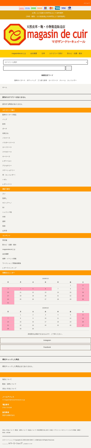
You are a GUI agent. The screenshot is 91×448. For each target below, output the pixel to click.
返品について (32, 430)
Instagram (45, 340)
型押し (4, 198)
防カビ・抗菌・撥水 (73, 53)
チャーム (63, 80)
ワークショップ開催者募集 (11, 263)
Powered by (17, 444)
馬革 (3, 226)
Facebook (45, 347)
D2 (3, 207)
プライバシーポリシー (60, 430)
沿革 (42, 53)
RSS (3, 432)
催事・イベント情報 (9, 258)
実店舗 (4, 240)
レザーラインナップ (9, 268)
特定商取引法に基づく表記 (45, 430)
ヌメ (3, 194)
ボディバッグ (31, 80)
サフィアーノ (7, 203)
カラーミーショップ (8, 440)
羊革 (3, 217)
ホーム (4, 87)
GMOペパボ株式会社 (36, 440)
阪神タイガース (19, 80)
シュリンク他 (7, 212)
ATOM (8, 432)
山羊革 (4, 231)
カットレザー (72, 80)
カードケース (53, 80)
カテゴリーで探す (54, 53)
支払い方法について (8, 430)
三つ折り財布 (42, 80)
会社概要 (32, 53)
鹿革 (3, 221)
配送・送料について (21, 430)
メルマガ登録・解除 (74, 430)
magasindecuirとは (17, 53)
